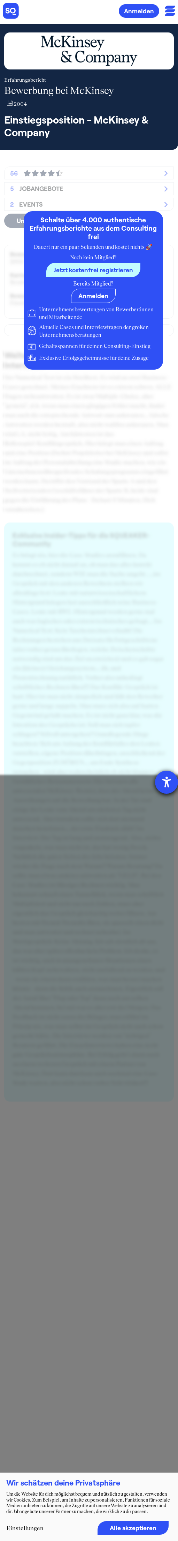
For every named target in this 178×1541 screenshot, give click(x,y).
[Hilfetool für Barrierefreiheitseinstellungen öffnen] (166, 782)
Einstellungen (25, 1528)
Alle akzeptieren (133, 1528)
